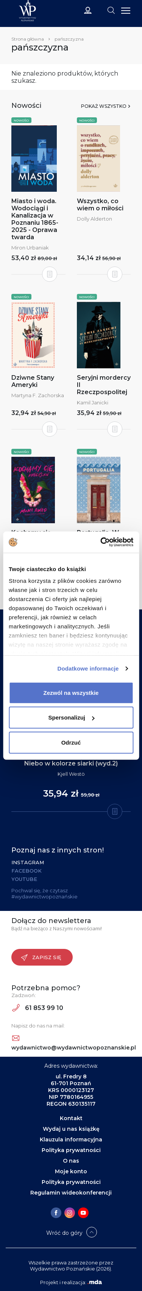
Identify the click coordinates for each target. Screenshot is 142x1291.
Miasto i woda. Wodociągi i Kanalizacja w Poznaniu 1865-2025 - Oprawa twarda (34, 219)
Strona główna (27, 39)
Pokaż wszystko (103, 106)
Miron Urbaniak (30, 248)
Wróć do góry (64, 1232)
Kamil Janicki (92, 402)
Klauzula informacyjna (71, 1139)
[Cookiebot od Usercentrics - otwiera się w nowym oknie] (101, 542)
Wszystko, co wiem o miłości (100, 204)
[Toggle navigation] (111, 10)
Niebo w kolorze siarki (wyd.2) (71, 763)
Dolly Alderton (94, 219)
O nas (71, 1160)
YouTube (24, 879)
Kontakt (71, 1118)
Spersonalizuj (71, 717)
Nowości (21, 120)
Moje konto (71, 1171)
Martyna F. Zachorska (37, 395)
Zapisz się (41, 957)
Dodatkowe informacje (88, 668)
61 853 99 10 (37, 1008)
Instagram (27, 862)
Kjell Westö (71, 774)
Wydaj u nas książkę (71, 1128)
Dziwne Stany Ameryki (32, 381)
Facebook (26, 871)
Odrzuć (71, 742)
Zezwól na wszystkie (71, 692)
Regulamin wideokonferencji (71, 1192)
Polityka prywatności (71, 1150)
